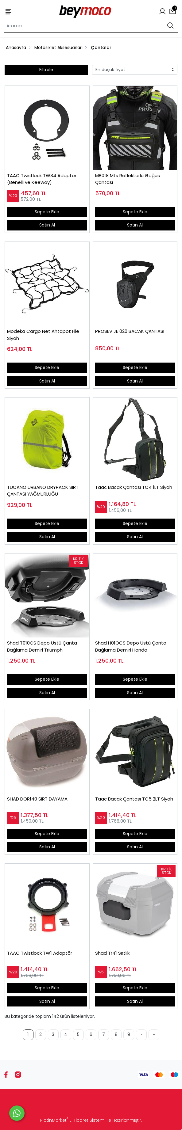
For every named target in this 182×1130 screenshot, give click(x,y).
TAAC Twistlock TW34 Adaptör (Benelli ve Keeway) (41, 179)
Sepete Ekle (47, 212)
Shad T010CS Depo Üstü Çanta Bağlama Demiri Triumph (42, 646)
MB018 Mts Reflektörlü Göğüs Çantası (127, 179)
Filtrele (46, 70)
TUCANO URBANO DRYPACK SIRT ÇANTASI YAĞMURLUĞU (43, 490)
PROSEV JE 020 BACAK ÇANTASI (129, 331)
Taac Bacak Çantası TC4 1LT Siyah (133, 487)
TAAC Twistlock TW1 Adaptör (39, 953)
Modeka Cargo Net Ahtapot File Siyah (43, 334)
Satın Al (47, 225)
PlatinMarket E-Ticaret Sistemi (72, 1120)
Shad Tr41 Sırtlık (112, 953)
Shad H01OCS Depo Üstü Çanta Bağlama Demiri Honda (130, 646)
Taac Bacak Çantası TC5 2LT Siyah (134, 799)
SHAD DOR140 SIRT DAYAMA (37, 799)
